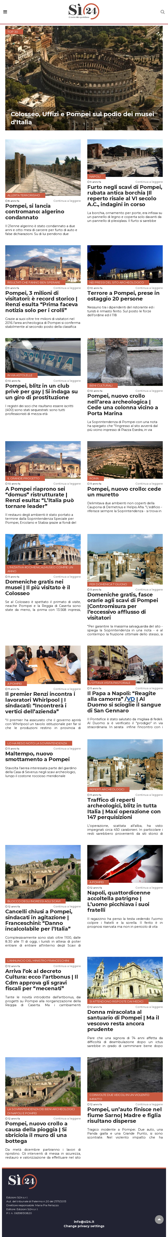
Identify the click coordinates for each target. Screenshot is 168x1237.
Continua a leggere (67, 200)
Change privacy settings (84, 1226)
